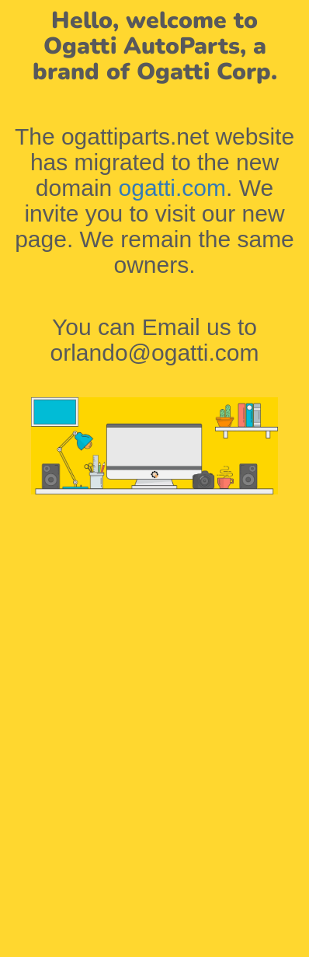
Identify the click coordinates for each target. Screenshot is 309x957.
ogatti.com (172, 188)
